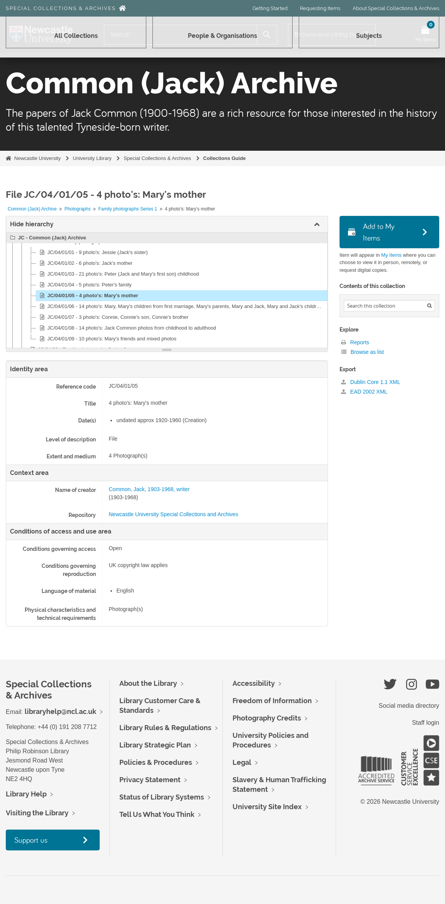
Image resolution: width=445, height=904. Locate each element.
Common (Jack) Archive (32, 209)
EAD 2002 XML (364, 392)
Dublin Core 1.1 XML (370, 382)
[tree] (167, 290)
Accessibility (254, 683)
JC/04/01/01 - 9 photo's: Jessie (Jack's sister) (92, 252)
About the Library (148, 683)
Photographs (77, 209)
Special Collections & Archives (61, 8)
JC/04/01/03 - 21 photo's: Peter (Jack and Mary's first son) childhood (118, 274)
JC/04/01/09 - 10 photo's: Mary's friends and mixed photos (106, 338)
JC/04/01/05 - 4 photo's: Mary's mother (87, 295)
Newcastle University (37, 158)
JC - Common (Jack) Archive (47, 237)
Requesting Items (320, 8)
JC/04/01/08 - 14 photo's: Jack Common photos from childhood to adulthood (126, 328)
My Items (391, 255)
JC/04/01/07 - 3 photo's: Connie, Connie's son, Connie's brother (113, 317)
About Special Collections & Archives (396, 8)
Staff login (425, 722)
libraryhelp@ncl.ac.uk (60, 711)
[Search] (180, 35)
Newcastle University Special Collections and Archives (173, 514)
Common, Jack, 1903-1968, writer (149, 489)
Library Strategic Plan (155, 745)
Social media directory (409, 705)
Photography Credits (267, 718)
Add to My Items (371, 231)
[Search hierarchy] (389, 305)
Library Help (26, 794)
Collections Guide (224, 158)
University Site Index (267, 807)
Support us (30, 840)
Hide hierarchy (32, 224)
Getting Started (270, 8)
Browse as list (362, 352)
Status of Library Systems (161, 797)
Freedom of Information (272, 701)
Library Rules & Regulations (165, 728)
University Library (92, 158)
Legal (242, 762)
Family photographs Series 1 (127, 209)
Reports (355, 342)
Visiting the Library (37, 813)
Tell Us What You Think (156, 814)
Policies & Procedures (155, 762)
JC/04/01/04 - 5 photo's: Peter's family (84, 285)
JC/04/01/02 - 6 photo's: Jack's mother (84, 263)
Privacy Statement (150, 780)
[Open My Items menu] (425, 34)
